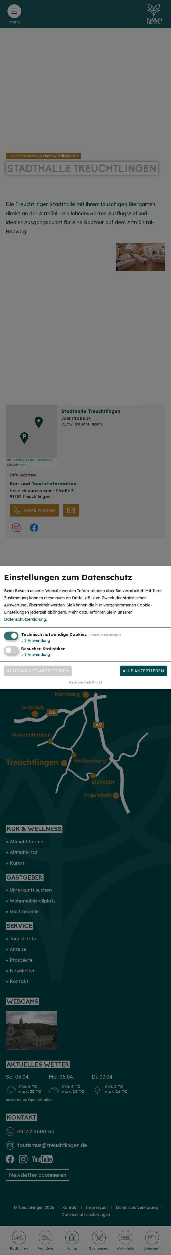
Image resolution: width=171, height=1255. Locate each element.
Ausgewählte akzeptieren (38, 670)
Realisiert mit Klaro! (85, 682)
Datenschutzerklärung (25, 619)
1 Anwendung (35, 640)
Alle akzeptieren (143, 670)
